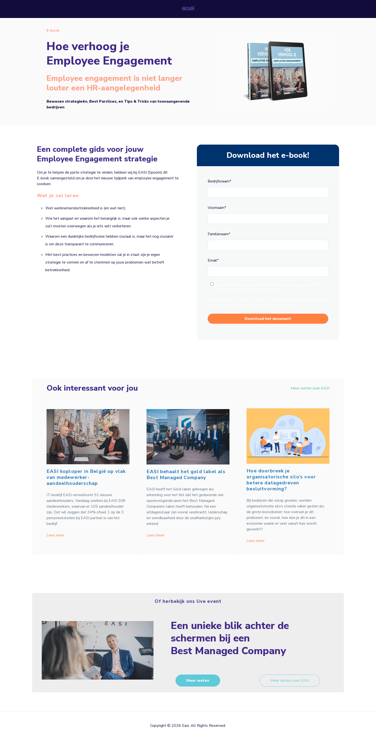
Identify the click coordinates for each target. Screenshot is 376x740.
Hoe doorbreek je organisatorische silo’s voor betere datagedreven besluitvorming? (281, 480)
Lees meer (56, 535)
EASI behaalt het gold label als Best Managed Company (186, 474)
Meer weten (197, 680)
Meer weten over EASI (310, 388)
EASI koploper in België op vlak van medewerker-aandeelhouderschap (86, 477)
